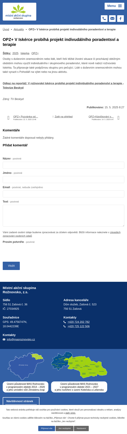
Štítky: (7, 53)
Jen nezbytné (64, 428)
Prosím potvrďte (19, 241)
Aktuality (19, 29)
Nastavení (81, 428)
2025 (15, 53)
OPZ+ (35, 53)
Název (12, 158)
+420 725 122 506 (79, 326)
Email (23, 187)
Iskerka (25, 53)
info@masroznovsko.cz (21, 339)
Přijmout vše (46, 428)
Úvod (6, 29)
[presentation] (26, 251)
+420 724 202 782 (79, 322)
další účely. (70, 413)
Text (11, 201)
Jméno (12, 172)
